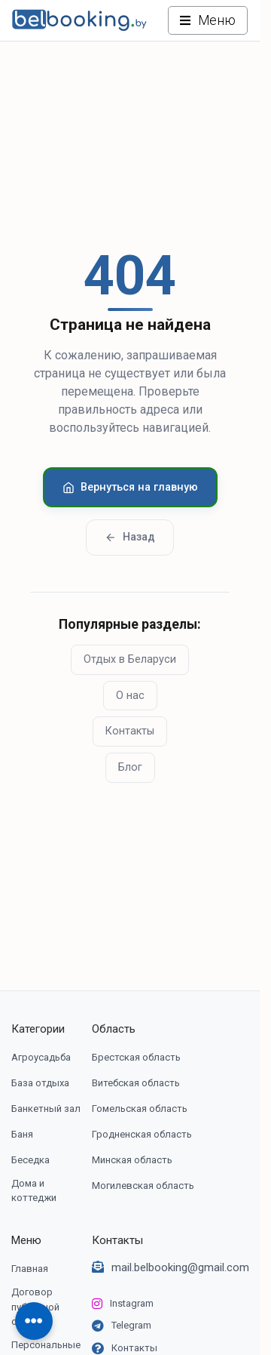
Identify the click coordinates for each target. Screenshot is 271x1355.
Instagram (132, 1303)
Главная (29, 1268)
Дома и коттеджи (33, 1191)
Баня (22, 1134)
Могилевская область (143, 1185)
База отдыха (40, 1083)
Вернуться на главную (130, 487)
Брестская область (136, 1057)
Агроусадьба (41, 1057)
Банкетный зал (46, 1108)
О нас (130, 695)
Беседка (30, 1160)
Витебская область (136, 1083)
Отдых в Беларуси (130, 659)
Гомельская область (139, 1108)
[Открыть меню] (208, 20)
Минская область (132, 1160)
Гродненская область (142, 1134)
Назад (130, 537)
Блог (130, 767)
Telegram (131, 1325)
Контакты (129, 731)
